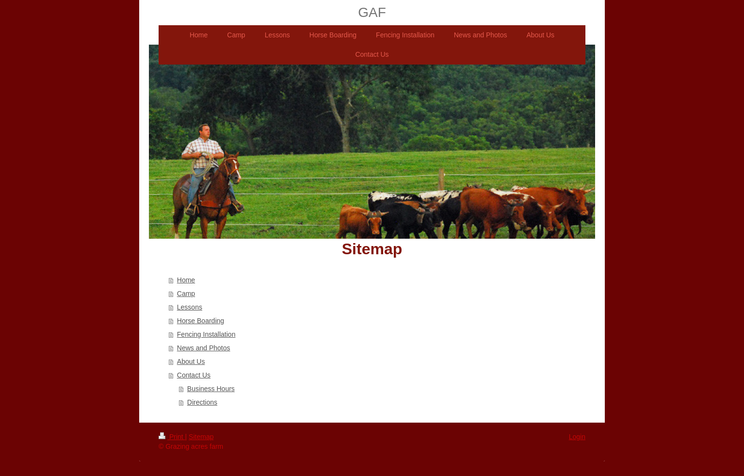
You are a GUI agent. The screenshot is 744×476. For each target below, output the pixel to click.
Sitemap (201, 437)
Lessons (189, 307)
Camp (186, 293)
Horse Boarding (200, 321)
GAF (372, 12)
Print (172, 437)
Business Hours (211, 389)
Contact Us (193, 375)
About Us (191, 361)
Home (186, 280)
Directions (202, 402)
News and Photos (203, 348)
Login (577, 437)
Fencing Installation (206, 334)
